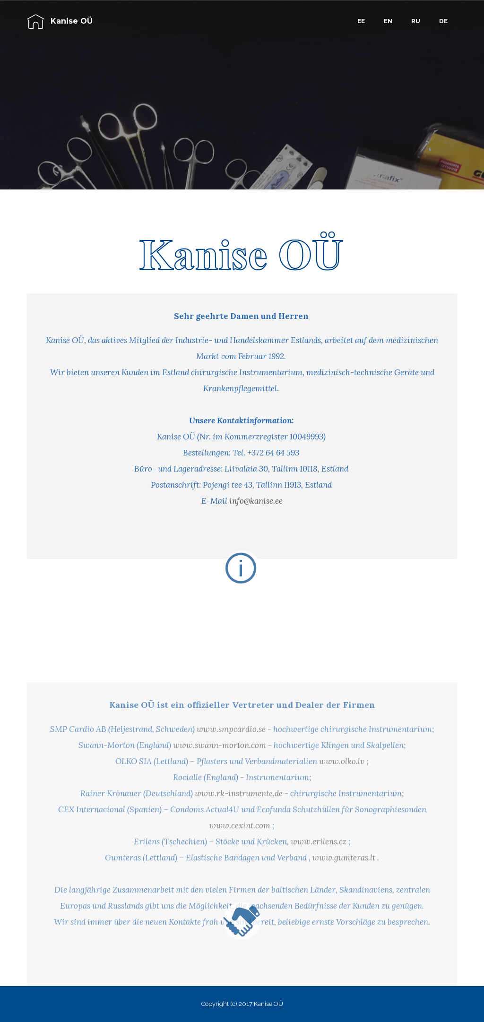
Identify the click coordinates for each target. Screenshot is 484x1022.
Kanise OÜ (72, 21)
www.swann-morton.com (219, 812)
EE (361, 21)
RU (415, 21)
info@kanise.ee (256, 501)
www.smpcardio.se (231, 796)
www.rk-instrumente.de (239, 860)
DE (443, 21)
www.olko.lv (341, 828)
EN (388, 21)
